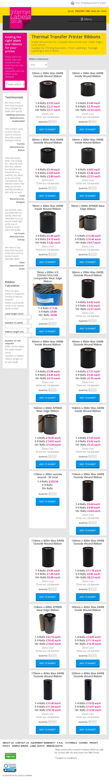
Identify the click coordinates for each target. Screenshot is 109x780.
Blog (71, 11)
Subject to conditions (66, 757)
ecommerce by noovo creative (17, 775)
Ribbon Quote (55, 745)
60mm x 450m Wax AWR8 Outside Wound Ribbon (47, 141)
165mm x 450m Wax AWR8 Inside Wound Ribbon (88, 608)
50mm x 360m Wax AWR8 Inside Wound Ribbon (87, 74)
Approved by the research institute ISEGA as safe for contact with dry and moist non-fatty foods (78, 751)
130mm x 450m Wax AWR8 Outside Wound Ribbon (88, 542)
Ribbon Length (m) (14, 331)
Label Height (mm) (14, 313)
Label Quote (37, 745)
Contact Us (22, 742)
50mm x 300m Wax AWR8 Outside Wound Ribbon (47, 74)
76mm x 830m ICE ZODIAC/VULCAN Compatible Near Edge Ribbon (47, 276)
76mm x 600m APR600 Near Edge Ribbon (88, 207)
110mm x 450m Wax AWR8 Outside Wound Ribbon (47, 542)
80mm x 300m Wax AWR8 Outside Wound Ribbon (87, 273)
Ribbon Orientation (38, 59)
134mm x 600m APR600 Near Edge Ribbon (47, 608)
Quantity (43, 121)
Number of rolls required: (13, 342)
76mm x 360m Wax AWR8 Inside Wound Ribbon (47, 207)
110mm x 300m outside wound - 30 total (47, 475)
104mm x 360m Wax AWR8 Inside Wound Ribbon (88, 409)
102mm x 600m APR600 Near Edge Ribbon (47, 409)
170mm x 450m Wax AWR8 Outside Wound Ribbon (47, 675)
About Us (8, 742)
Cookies (83, 742)
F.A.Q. (60, 742)
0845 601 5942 (98, 11)
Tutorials (71, 742)
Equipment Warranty (43, 742)
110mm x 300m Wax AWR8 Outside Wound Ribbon (88, 475)
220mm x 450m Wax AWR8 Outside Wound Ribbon (88, 675)
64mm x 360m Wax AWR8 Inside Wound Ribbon (87, 141)
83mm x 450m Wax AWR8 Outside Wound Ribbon (87, 343)
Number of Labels (14, 322)
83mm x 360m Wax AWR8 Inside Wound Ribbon (47, 343)
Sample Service (20, 745)
